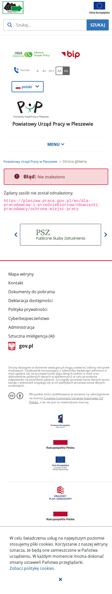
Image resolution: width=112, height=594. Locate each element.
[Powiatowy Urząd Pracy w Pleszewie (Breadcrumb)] (30, 161)
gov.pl (20, 346)
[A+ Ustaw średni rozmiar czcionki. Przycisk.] (45, 71)
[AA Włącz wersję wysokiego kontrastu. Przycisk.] (66, 71)
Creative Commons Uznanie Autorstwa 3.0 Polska (66, 400)
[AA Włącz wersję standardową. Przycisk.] (59, 71)
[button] (60, 579)
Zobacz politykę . (32, 568)
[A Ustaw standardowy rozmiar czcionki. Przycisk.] (37, 71)
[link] (32, 54)
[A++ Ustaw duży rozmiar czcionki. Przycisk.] (52, 71)
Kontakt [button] (21, 70)
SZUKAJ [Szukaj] (97, 25)
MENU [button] (55, 144)
